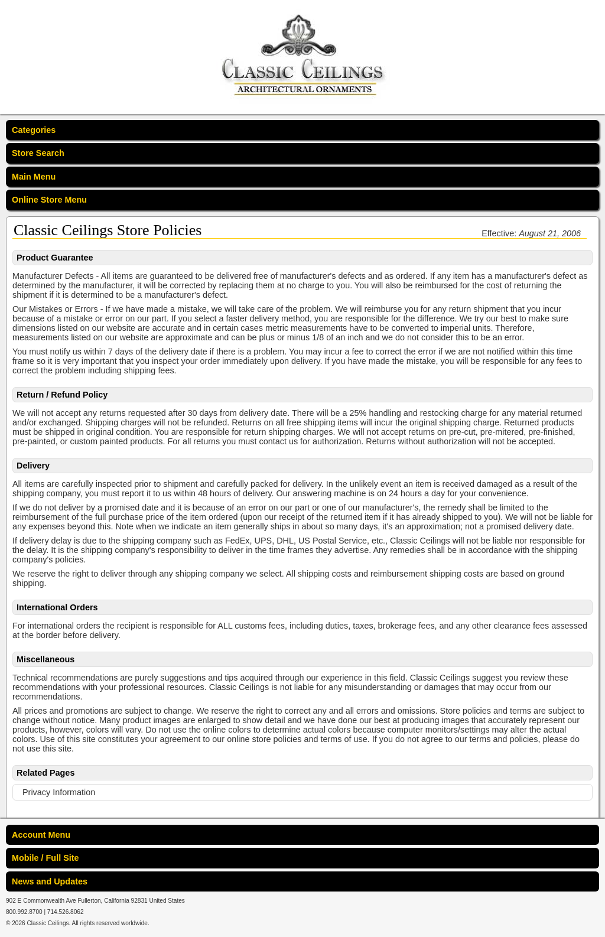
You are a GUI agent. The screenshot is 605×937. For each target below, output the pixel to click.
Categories (34, 130)
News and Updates (49, 881)
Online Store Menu (49, 199)
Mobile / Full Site (45, 858)
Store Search (38, 153)
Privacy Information (58, 792)
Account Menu (41, 835)
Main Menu (34, 176)
